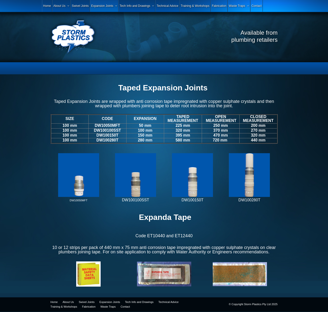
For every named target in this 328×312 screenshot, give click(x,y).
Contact (125, 306)
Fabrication (88, 306)
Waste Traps (108, 306)
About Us (68, 302)
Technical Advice (169, 302)
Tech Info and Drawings (139, 302)
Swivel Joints (87, 302)
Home (54, 302)
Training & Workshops (64, 306)
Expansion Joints (109, 302)
